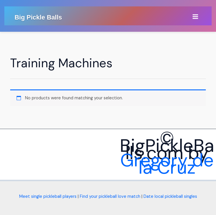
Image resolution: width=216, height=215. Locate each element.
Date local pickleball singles (170, 196)
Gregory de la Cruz (167, 163)
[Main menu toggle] (195, 16)
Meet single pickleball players (48, 196)
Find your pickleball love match (110, 196)
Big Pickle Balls (38, 17)
